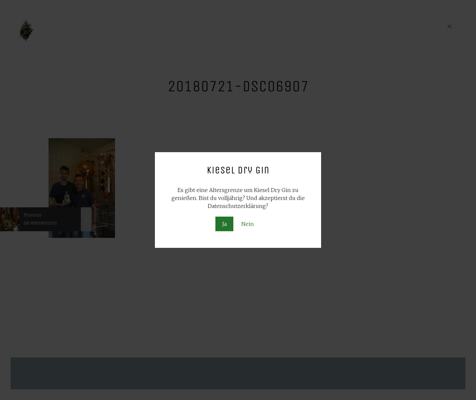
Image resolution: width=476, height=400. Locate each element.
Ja (224, 224)
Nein (247, 224)
